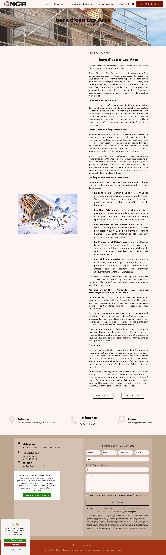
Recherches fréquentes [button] (83, 545)
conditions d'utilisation (107, 502)
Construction (60, 4)
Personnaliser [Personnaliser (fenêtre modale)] (15, 549)
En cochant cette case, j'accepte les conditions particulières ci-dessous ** (118, 486)
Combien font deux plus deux (97, 456)
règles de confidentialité (132, 500)
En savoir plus (103, 395)
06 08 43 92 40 (30, 447)
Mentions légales (92, 550)
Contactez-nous (133, 395)
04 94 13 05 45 (149, 4)
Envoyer (120, 493)
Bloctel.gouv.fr (126, 519)
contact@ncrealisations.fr (140, 413)
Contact (120, 4)
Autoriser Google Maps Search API (37, 486)
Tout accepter (15, 540)
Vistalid (50, 550)
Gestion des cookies (112, 550)
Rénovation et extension (82, 4)
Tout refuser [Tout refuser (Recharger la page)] (15, 545)
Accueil (46, 4)
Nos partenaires (105, 4)
